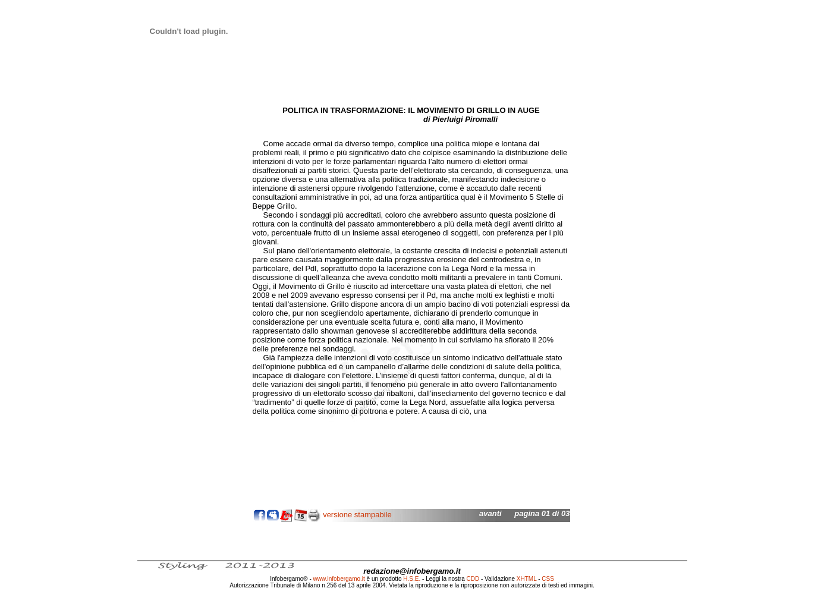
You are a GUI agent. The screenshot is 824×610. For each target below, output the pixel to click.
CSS (548, 579)
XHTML (527, 579)
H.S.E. (411, 579)
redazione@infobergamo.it (412, 571)
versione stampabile (357, 514)
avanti (490, 513)
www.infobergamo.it (339, 579)
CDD (473, 579)
